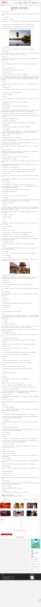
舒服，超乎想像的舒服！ (13, 578)
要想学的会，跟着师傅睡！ (3, 578)
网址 (16, 586)
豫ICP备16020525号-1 (12, 603)
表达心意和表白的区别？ (9, 561)
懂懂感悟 (33, 2)
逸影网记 (30, 2)
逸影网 (12, 558)
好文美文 (37, 2)
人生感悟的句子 (25, 2)
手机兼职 (13, 605)
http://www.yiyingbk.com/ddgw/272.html (10, 557)
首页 (16, 2)
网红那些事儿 (20, 2)
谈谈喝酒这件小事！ (22, 578)
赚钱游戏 (6, 605)
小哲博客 (5, 604)
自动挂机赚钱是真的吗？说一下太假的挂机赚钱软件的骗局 (22, 561)
